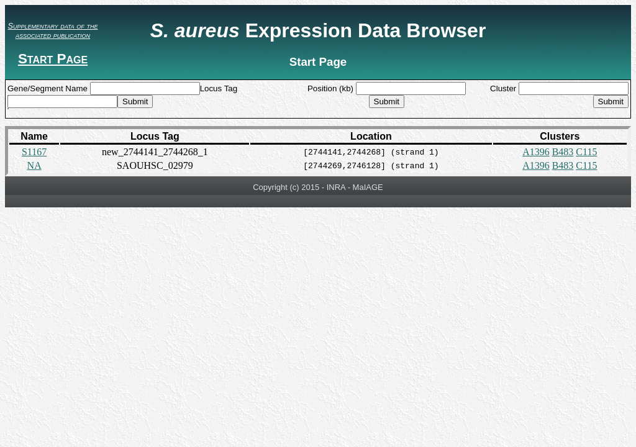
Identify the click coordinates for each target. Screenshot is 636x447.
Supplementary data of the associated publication (53, 30)
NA (34, 165)
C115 (586, 152)
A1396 (536, 152)
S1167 (34, 152)
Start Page (53, 58)
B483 (563, 152)
